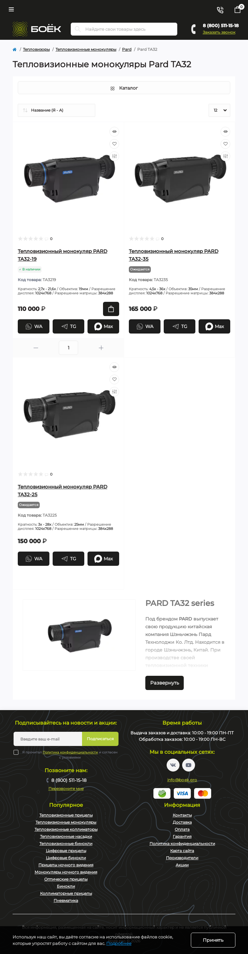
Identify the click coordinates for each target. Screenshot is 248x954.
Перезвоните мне (66, 788)
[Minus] (36, 348)
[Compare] (114, 156)
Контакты (182, 815)
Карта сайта (182, 850)
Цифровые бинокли (66, 857)
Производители (182, 857)
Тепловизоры (36, 49)
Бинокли (66, 886)
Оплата (182, 829)
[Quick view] (114, 132)
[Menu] (11, 9)
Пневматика (66, 900)
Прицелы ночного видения (65, 864)
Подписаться (100, 738)
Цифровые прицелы (66, 850)
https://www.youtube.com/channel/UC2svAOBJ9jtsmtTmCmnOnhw (188, 765)
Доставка (182, 822)
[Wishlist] (114, 144)
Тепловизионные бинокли (65, 843)
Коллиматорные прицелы (66, 893)
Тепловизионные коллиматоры (66, 829)
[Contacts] (220, 9)
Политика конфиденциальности (70, 752)
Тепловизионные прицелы (66, 815)
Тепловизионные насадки (66, 836)
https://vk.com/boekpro (173, 765)
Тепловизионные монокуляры (86, 49)
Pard (126, 49)
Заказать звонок (219, 32)
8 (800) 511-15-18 (221, 25)
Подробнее (118, 943)
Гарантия (182, 836)
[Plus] (101, 348)
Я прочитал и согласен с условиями (70, 755)
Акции (182, 864)
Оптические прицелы (66, 879)
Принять (213, 940)
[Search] (78, 29)
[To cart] (111, 309)
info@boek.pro (182, 779)
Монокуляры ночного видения (66, 872)
